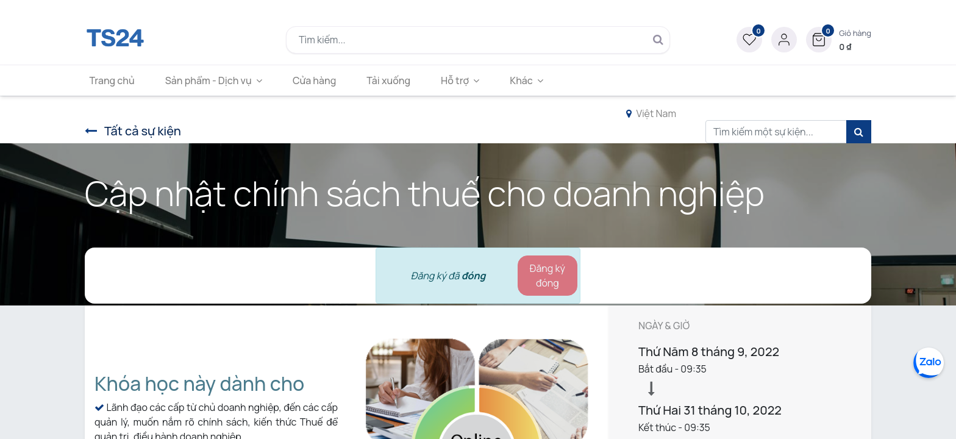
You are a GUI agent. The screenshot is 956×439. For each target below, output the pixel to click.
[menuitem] (116, 80)
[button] (838, 39)
